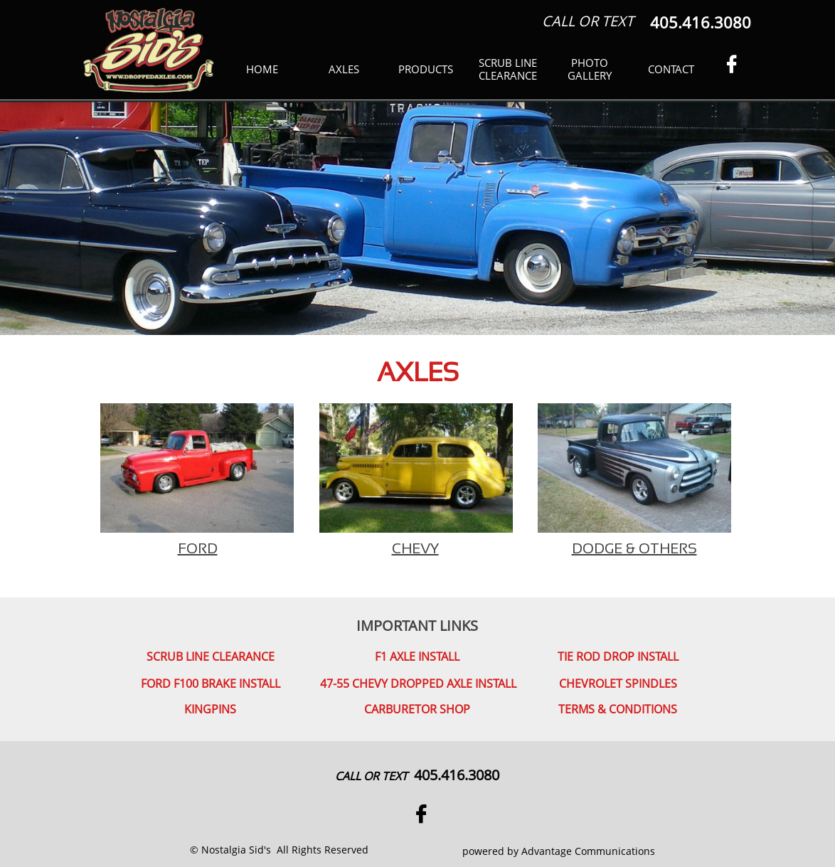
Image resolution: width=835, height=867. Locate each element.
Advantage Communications (588, 851)
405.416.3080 (456, 774)
